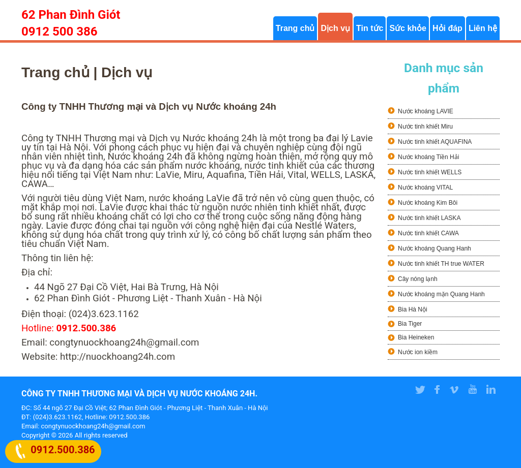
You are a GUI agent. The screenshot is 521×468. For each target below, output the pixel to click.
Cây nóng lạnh (418, 279)
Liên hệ (483, 28)
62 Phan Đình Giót (70, 15)
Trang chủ (295, 28)
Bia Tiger (410, 323)
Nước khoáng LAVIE (425, 111)
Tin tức (369, 28)
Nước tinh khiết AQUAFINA (435, 141)
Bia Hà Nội (412, 309)
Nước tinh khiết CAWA (428, 233)
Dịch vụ (335, 28)
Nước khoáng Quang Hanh (434, 248)
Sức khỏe (407, 28)
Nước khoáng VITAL (425, 187)
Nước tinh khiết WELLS (429, 172)
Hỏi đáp (447, 28)
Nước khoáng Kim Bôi (427, 202)
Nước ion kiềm (418, 352)
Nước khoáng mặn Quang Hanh (441, 294)
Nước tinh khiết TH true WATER (441, 263)
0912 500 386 (59, 31)
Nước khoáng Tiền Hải (428, 157)
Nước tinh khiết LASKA (429, 218)
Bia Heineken (416, 337)
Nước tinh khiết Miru (425, 126)
